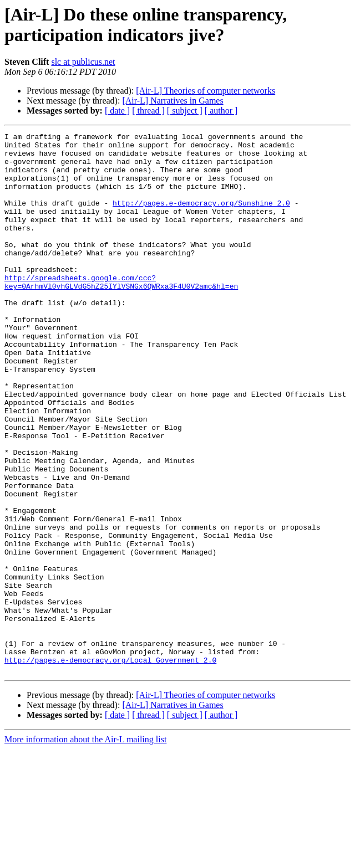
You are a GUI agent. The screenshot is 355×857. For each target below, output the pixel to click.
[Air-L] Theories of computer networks (205, 90)
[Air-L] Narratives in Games (172, 100)
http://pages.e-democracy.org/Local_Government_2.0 (110, 766)
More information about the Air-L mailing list (85, 847)
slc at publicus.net (83, 61)
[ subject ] (184, 110)
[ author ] (221, 110)
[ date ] (117, 110)
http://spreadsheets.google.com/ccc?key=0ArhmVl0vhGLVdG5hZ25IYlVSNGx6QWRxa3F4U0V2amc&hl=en (121, 312)
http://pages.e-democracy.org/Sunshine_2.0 (201, 218)
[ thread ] (148, 110)
